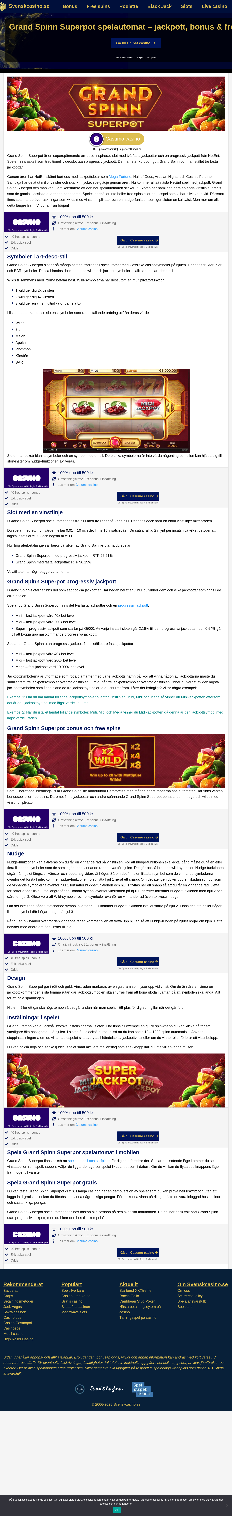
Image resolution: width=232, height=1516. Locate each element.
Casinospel (12, 1328)
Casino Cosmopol (17, 1323)
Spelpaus (184, 1307)
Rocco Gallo (129, 1296)
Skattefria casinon (75, 1307)
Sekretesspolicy (190, 1296)
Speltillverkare (72, 1291)
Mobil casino (13, 1334)
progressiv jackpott (133, 605)
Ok (117, 1510)
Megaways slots (74, 1312)
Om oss (183, 1291)
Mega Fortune (120, 177)
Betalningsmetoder (18, 1301)
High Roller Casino (18, 1339)
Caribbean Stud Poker (137, 1301)
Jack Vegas (12, 1307)
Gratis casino (71, 1301)
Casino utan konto (75, 1296)
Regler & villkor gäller (146, 58)
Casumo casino (87, 229)
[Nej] (227, 1505)
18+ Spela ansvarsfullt (126, 58)
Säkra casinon (14, 1312)
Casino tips (12, 1318)
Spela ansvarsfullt (191, 1301)
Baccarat (10, 1291)
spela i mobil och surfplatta (89, 1161)
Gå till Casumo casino (139, 240)
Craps (8, 1296)
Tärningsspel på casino (137, 1318)
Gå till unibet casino (136, 43)
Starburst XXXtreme (135, 1291)
